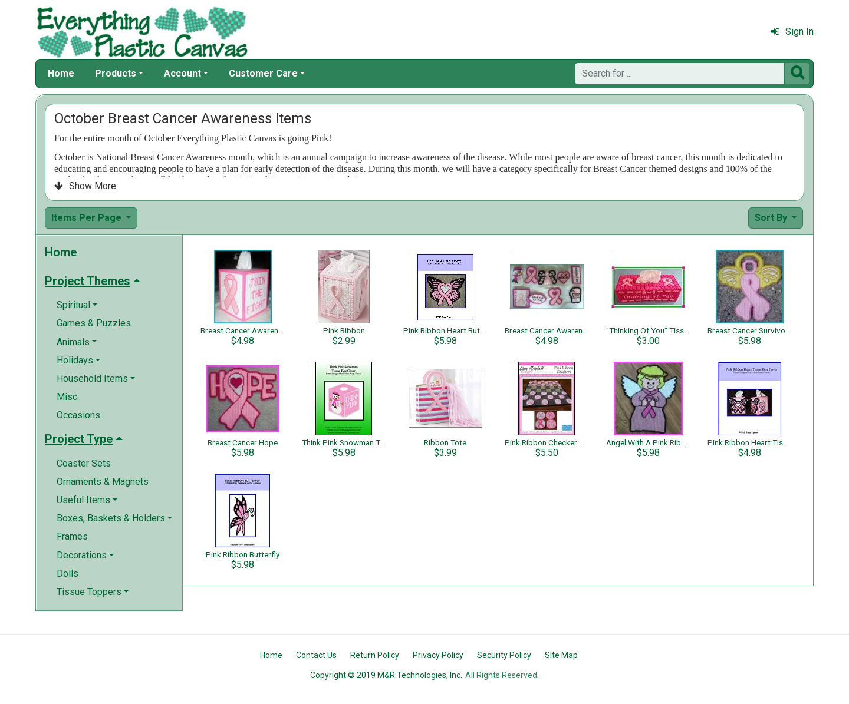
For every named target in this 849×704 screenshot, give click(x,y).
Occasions (78, 415)
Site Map (561, 655)
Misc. (68, 396)
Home (61, 73)
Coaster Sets (84, 463)
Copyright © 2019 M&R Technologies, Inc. (386, 675)
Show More (85, 185)
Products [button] (115, 73)
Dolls (67, 573)
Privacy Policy (438, 655)
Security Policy (504, 655)
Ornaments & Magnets (103, 481)
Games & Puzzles (94, 323)
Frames (72, 536)
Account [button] (182, 73)
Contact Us (316, 655)
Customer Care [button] (263, 73)
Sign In (792, 31)
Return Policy (374, 655)
